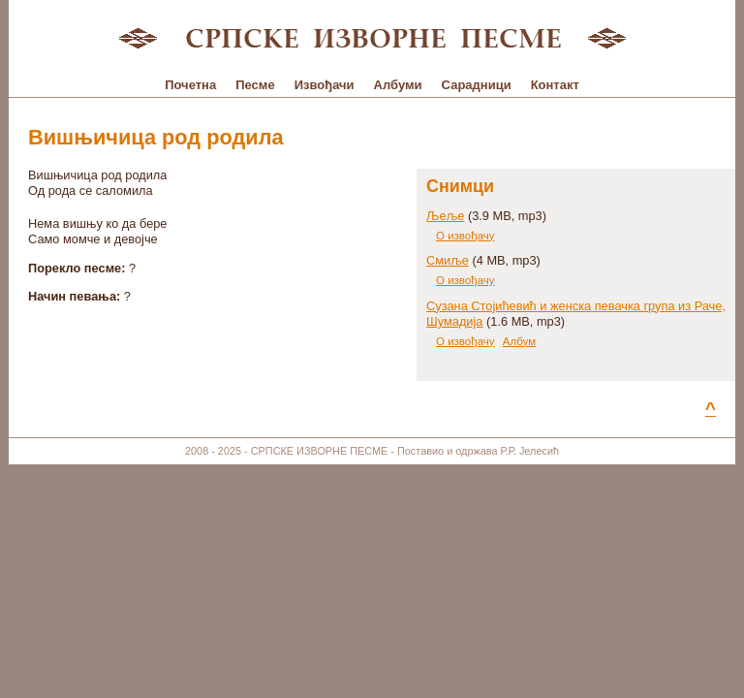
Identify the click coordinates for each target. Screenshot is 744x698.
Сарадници (477, 85)
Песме (254, 85)
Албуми (398, 85)
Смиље (447, 260)
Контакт (555, 85)
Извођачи (324, 85)
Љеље (445, 215)
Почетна (190, 85)
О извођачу (465, 235)
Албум (519, 341)
